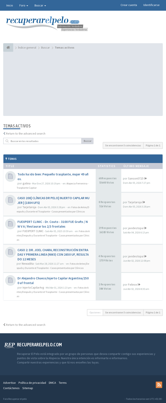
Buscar (40, 5)
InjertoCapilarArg (33, 287)
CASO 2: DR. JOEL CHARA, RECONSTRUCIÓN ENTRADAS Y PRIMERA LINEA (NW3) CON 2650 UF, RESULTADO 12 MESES (53, 254)
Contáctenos (11, 388)
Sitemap (27, 388)
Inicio (9, 5)
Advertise (9, 383)
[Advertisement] (83, 84)
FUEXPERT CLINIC (33, 231)
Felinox (132, 284)
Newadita (28, 263)
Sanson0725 (135, 178)
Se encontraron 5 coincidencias (123, 145)
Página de (153, 145)
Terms (63, 383)
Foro (23, 5)
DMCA (52, 383)
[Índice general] (8, 47)
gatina (26, 183)
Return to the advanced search (25, 133)
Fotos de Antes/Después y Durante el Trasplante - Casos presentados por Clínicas (53, 235)
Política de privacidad (32, 383)
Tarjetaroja (29, 207)
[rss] (159, 385)
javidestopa (135, 228)
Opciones (95, 312)
